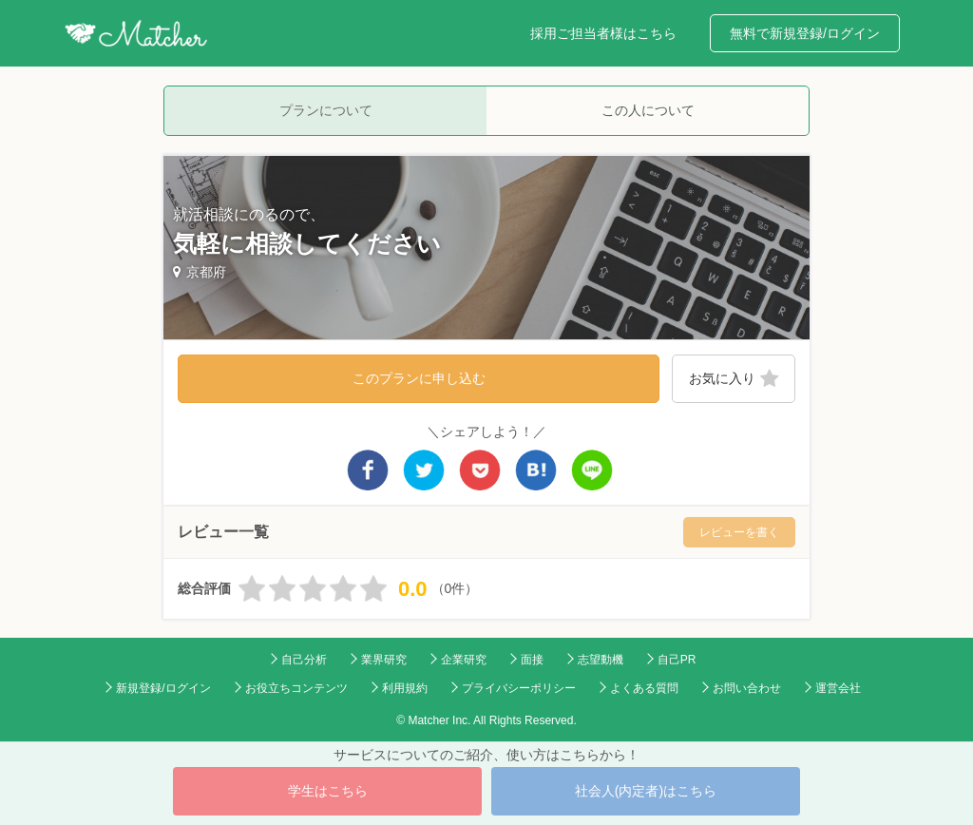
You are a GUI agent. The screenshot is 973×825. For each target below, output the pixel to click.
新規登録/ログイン (163, 688)
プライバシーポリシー (519, 688)
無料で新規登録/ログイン (805, 33)
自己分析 (304, 659)
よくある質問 (644, 688)
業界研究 (384, 659)
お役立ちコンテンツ (296, 688)
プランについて (325, 110)
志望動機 (600, 659)
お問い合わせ (747, 688)
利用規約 (405, 688)
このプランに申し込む (419, 378)
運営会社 (838, 688)
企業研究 (463, 659)
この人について (648, 110)
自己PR (677, 659)
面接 (532, 659)
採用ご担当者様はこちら (603, 33)
